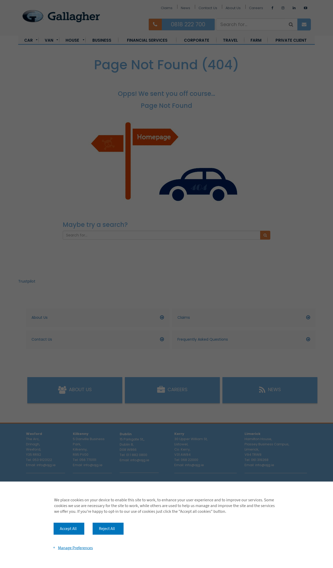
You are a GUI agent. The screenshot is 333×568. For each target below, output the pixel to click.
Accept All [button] (68, 529)
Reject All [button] (107, 529)
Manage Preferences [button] (75, 548)
